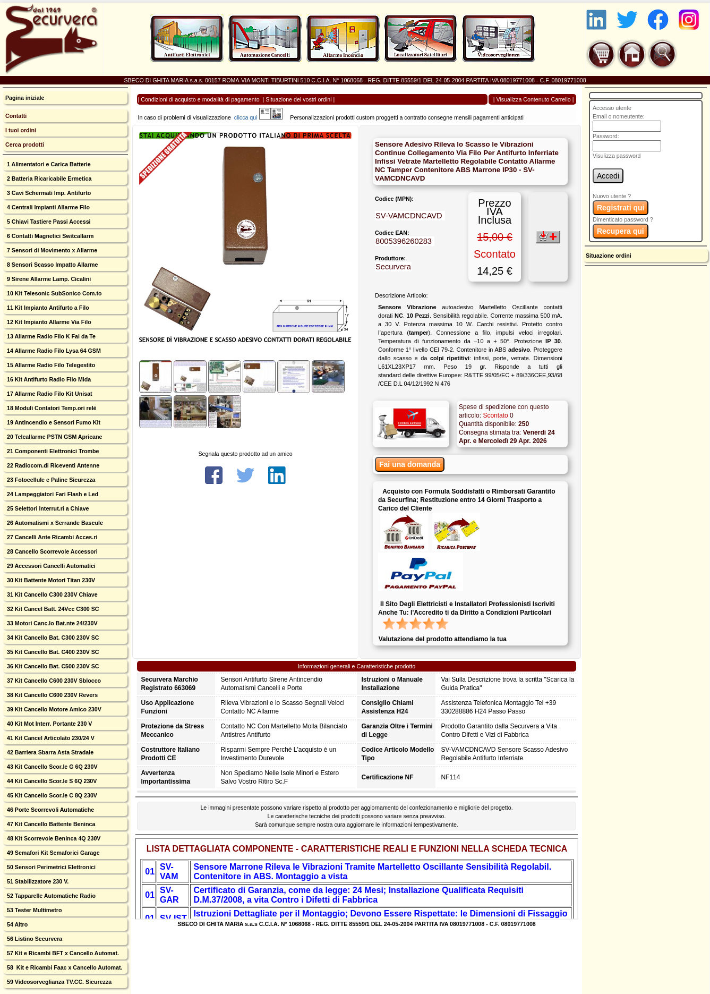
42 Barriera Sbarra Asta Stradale (49, 752)
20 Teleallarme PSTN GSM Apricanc (53, 437)
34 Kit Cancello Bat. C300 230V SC (52, 637)
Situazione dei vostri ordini (298, 99)
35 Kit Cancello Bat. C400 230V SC (52, 652)
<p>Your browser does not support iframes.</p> (357, 879)
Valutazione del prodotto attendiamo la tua (443, 639)
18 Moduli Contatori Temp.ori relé (51, 408)
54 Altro (16, 924)
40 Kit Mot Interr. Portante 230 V (48, 723)
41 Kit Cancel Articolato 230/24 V (50, 738)
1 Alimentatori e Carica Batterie (48, 164)
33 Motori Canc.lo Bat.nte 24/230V (51, 623)
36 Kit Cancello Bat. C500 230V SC (52, 666)
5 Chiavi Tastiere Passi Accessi (48, 221)
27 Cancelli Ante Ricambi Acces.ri (51, 537)
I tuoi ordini (20, 130)
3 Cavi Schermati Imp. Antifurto (48, 193)
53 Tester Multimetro (33, 910)
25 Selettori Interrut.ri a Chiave (47, 508)
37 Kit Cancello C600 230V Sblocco (53, 680)
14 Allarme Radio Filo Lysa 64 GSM (53, 350)
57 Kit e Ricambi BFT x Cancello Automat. (62, 953)
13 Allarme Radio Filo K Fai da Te (50, 336)
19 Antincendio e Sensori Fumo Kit (52, 422)
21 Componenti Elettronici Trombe (52, 451)
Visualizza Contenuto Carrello (534, 99)
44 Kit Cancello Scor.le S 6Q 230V (51, 781)
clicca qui (251, 117)
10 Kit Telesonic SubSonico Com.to (53, 293)
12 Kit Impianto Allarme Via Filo (48, 322)
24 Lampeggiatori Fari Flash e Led (51, 494)
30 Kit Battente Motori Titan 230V (50, 580)
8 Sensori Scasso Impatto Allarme (51, 264)
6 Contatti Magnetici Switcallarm (49, 236)
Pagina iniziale (24, 98)
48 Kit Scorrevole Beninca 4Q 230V (52, 838)
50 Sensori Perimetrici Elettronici (50, 867)
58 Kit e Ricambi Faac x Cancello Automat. (64, 967)
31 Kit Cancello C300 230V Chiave (51, 594)
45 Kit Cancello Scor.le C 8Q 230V (51, 795)
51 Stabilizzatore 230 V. (37, 881)
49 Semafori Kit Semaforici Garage (52, 852)
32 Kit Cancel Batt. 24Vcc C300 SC (52, 609)
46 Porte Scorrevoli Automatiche (49, 809)
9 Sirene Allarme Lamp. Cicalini (48, 279)
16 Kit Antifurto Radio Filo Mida (48, 379)
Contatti (16, 116)
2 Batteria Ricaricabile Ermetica (48, 178)
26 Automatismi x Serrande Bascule (54, 523)
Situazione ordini (608, 255)
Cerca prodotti (24, 144)
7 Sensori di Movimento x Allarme (51, 250)
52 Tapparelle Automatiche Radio (50, 896)
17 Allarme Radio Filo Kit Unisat (48, 393)
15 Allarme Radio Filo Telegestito (50, 365)
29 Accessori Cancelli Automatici (50, 566)
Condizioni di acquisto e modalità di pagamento (200, 99)
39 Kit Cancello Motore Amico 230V (53, 709)
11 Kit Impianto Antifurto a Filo (47, 307)
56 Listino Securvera (33, 939)
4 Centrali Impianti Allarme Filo (47, 207)
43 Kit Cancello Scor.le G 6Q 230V (51, 766)
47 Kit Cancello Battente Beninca (50, 824)
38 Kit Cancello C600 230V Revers (51, 695)
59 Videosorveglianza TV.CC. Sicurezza (58, 982)
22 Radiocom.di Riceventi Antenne (52, 465)
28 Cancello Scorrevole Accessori (51, 551)
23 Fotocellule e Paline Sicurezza (50, 480)
